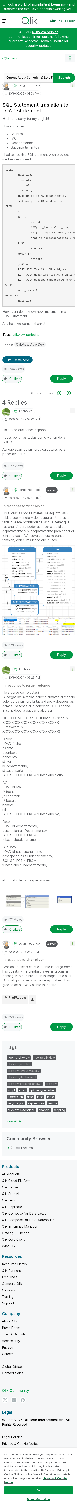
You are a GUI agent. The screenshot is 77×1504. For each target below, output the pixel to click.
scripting (59, 1110)
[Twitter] (5, 1400)
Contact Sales (12, 1373)
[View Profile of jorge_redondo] (29, 85)
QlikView (10, 58)
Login (55, 4)
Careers (8, 1354)
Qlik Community (15, 1390)
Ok (38, 1490)
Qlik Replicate (12, 1207)
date (30, 1097)
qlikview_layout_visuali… (24, 1070)
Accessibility (11, 1341)
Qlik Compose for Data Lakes (24, 1213)
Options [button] (70, 58)
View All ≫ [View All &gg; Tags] (14, 1121)
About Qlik (9, 1321)
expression (15, 1097)
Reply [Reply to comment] (61, 475)
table (50, 1097)
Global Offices (12, 1366)
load (40, 1097)
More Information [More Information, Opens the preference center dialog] (38, 1499)
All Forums (24, 1148)
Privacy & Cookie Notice (20, 1443)
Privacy (7, 1347)
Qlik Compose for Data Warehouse (28, 1220)
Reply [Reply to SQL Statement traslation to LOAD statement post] (61, 378)
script (11, 1090)
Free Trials (9, 1277)
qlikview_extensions (21, 1110)
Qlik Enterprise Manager (19, 1226)
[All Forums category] (9, 1147)
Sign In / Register (62, 20)
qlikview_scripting (26, 335)
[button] (72, 84)
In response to (23, 506)
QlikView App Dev (30, 344)
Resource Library (14, 1264)
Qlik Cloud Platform (16, 1181)
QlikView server (45, 32)
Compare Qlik (12, 1284)
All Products (11, 1174)
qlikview (51, 1083)
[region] (38, 1476)
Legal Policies (12, 1437)
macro (52, 1103)
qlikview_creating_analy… (24, 1083)
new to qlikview (44, 1057)
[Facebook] (23, 1400)
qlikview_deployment (22, 1077)
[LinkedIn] (14, 1400)
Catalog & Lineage (15, 1233)
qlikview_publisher (42, 1090)
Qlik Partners (11, 1270)
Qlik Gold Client (13, 1239)
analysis (44, 1110)
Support (8, 1303)
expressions (36, 1103)
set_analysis (16, 1103)
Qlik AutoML (11, 1194)
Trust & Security (14, 1334)
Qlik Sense (10, 1187)
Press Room (11, 1328)
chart (22, 1090)
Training (8, 1297)
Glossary (8, 1290)
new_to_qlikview (19, 1057)
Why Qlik (8, 1246)
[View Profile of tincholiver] (25, 411)
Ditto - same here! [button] (18, 360)
